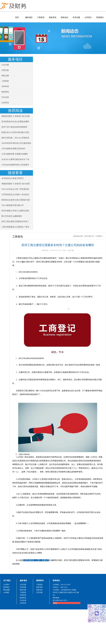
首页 (17, 17)
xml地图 (6, 592)
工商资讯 (40, 17)
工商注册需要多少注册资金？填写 (15, 227)
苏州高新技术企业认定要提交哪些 (15, 122)
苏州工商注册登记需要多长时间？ (15, 221)
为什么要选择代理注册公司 (12, 205)
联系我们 (100, 17)
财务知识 (64, 17)
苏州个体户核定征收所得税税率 (14, 127)
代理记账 (5, 70)
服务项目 (29, 17)
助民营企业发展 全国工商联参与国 (15, 200)
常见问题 (76, 17)
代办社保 (5, 97)
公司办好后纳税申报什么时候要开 (15, 165)
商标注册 (5, 76)
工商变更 (5, 81)
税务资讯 (52, 17)
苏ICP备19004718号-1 (60, 600)
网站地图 (6, 590)
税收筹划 (5, 92)
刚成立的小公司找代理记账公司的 (15, 132)
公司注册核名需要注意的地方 (13, 149)
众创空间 (5, 103)
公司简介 (88, 17)
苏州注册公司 (89, 236)
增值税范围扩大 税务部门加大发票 (15, 116)
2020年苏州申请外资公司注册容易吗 (16, 143)
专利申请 (5, 86)
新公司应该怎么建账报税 (11, 216)
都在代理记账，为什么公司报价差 (15, 138)
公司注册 (5, 65)
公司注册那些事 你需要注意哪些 (14, 154)
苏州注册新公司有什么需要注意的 (15, 211)
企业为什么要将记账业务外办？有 (15, 159)
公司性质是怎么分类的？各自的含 (15, 195)
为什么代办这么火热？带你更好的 (15, 189)
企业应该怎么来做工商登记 (12, 178)
